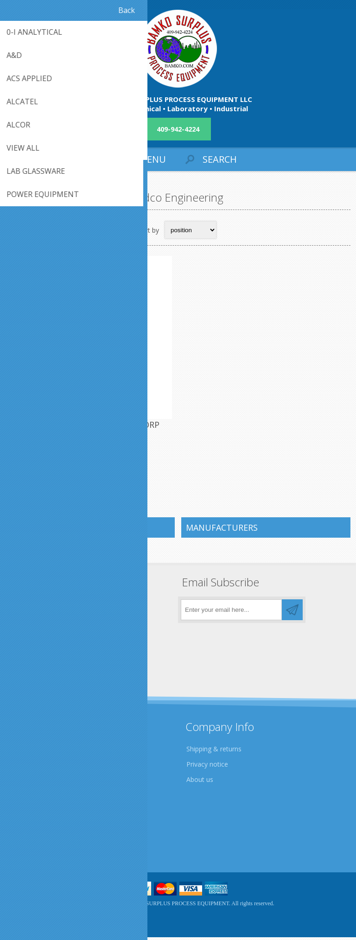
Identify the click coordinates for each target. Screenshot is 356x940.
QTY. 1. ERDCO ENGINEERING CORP (91, 427)
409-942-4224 (178, 129)
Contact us (29, 826)
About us (199, 782)
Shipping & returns (214, 751)
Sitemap (25, 842)
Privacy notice (207, 766)
